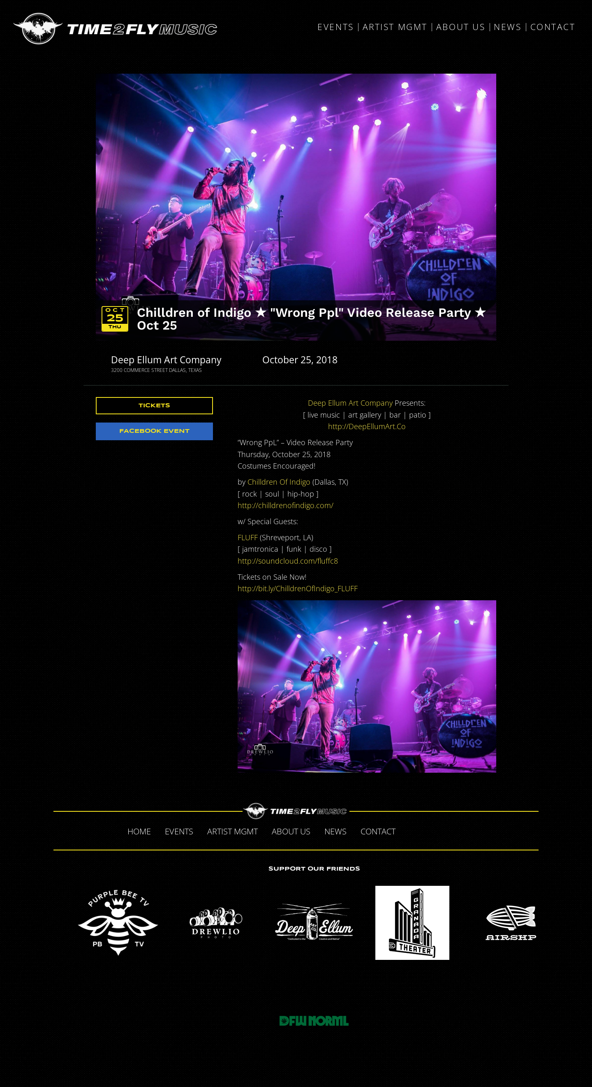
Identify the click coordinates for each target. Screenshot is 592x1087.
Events (335, 27)
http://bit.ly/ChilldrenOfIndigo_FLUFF (298, 588)
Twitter (428, 830)
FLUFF (248, 537)
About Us (460, 27)
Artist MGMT (395, 27)
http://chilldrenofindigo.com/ (285, 505)
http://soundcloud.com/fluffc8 (288, 561)
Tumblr (445, 830)
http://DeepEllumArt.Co (367, 426)
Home (139, 831)
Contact (553, 27)
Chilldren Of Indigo (278, 482)
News (507, 27)
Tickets (154, 406)
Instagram (463, 830)
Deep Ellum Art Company (166, 359)
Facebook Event (154, 431)
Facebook (411, 830)
